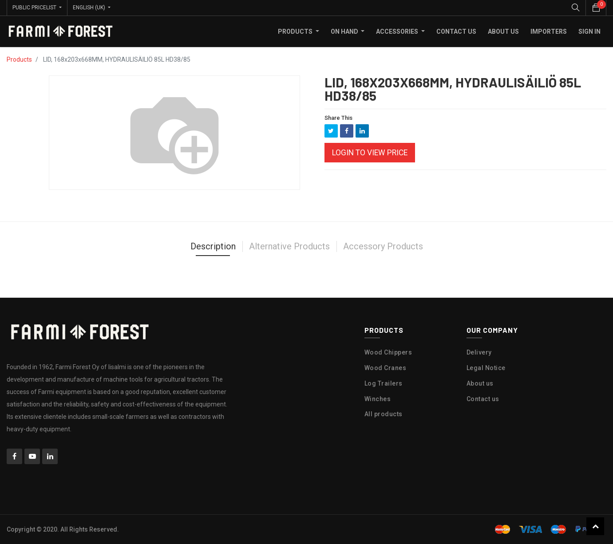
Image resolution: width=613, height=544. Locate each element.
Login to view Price (369, 152)
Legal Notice (486, 367)
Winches (377, 398)
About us (480, 383)
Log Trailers (383, 383)
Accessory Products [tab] (383, 246)
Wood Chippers (388, 352)
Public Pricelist (35, 7)
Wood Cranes (385, 367)
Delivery (479, 352)
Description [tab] (213, 246)
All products (383, 414)
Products (19, 59)
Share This (338, 117)
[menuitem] (456, 31)
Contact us (483, 398)
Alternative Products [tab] (289, 246)
